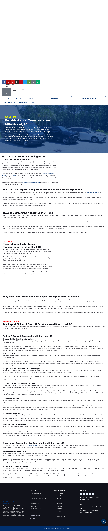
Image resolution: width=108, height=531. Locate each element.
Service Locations (9, 102)
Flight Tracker (23, 102)
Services (30, 98)
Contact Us (19, 106)
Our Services (32, 490)
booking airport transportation (31, 182)
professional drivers (93, 192)
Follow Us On (84, 490)
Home (7, 98)
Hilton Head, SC (33, 445)
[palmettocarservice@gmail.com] (6, 92)
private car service (14, 221)
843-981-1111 (10, 85)
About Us (18, 98)
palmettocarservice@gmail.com (20, 89)
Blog (33, 102)
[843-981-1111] (4, 86)
